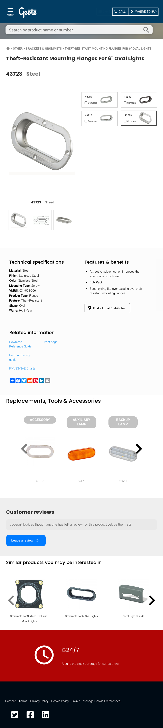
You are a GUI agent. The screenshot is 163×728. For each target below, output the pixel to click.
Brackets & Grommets (44, 48)
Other (18, 48)
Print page (50, 342)
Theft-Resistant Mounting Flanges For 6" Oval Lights (108, 48)
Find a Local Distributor (106, 308)
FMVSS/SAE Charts (22, 368)
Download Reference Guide (20, 344)
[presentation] (26, 450)
